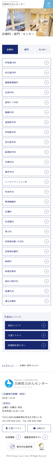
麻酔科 (8, 261)
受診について (14, 325)
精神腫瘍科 (10, 201)
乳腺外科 (9, 161)
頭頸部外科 (10, 122)
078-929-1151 (14, 420)
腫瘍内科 (9, 112)
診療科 (10, 49)
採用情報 (10, 437)
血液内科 (9, 92)
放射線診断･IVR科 (14, 241)
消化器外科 (10, 142)
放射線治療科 (11, 251)
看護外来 (9, 291)
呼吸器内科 (10, 62)
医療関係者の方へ (17, 345)
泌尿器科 (9, 221)
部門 (26, 49)
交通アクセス (14, 335)
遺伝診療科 (10, 300)
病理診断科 (10, 271)
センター (43, 49)
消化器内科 (10, 72)
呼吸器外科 (10, 132)
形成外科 (9, 191)
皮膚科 (8, 211)
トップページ (7, 365)
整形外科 (9, 171)
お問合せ (40, 428)
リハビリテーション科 (16, 181)
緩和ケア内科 (11, 102)
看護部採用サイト (32, 437)
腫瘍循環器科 (11, 82)
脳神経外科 (10, 151)
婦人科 (8, 231)
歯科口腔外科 (11, 281)
